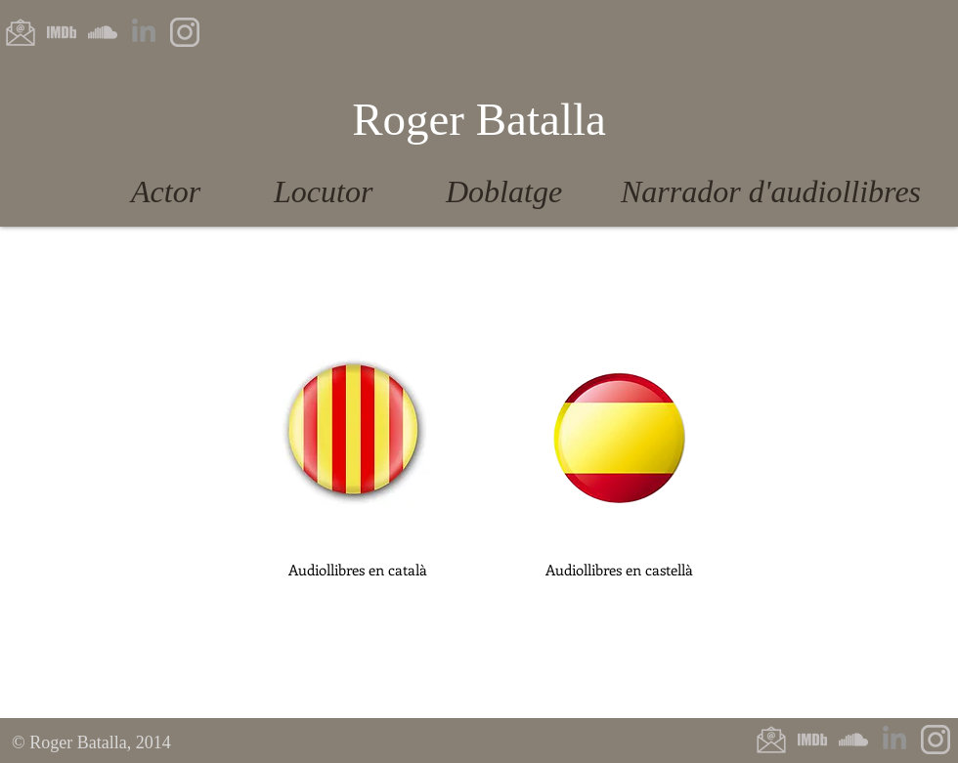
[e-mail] (20, 32)
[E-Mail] (771, 739)
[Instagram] (184, 32)
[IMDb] (61, 32)
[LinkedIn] (143, 32)
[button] (357, 569)
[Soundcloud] (102, 32)
